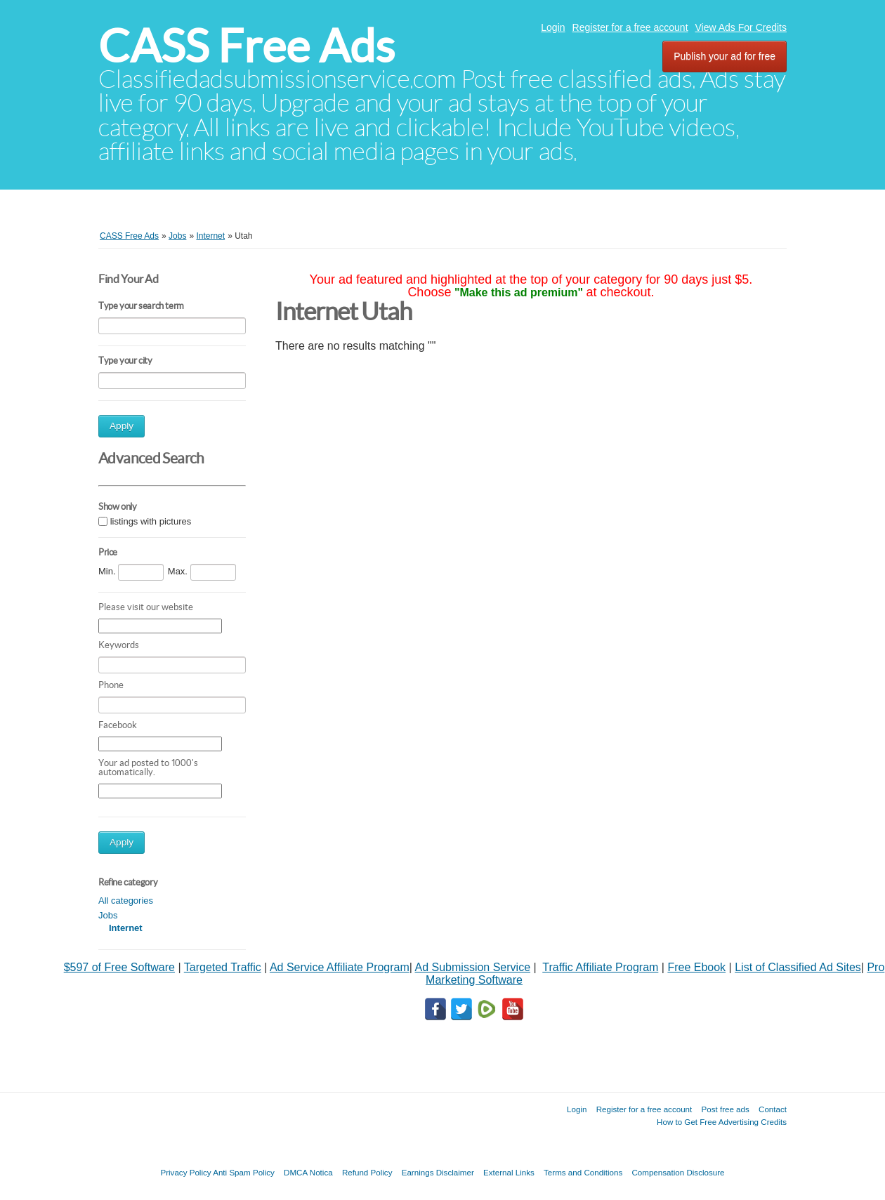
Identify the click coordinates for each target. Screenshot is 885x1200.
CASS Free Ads (246, 46)
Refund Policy (367, 1172)
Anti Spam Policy (244, 1172)
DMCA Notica (308, 1172)
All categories (125, 900)
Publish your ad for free (724, 56)
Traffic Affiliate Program (600, 967)
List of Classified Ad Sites (798, 967)
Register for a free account (630, 27)
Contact (773, 1109)
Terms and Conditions (583, 1172)
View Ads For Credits (741, 27)
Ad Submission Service (473, 967)
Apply (121, 426)
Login (553, 27)
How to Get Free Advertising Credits (722, 1121)
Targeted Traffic (222, 967)
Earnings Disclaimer (438, 1172)
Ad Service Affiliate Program (339, 967)
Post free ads (725, 1109)
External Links (509, 1172)
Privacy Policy (185, 1172)
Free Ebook (696, 967)
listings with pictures (151, 522)
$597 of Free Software (119, 967)
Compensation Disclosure (677, 1172)
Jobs (107, 915)
